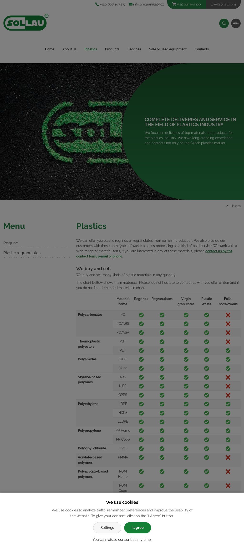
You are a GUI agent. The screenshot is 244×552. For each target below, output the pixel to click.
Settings (107, 528)
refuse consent (119, 539)
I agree (138, 528)
